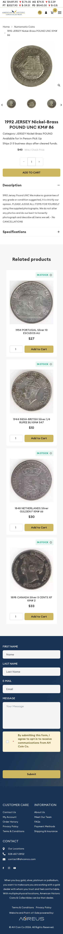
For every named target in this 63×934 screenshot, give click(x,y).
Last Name (10, 663)
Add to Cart (39, 349)
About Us (39, 812)
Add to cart (31, 172)
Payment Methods (44, 826)
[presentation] (28, 761)
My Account (9, 817)
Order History (10, 821)
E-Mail (7, 681)
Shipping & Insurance (45, 831)
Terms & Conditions (13, 831)
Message (9, 698)
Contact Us (9, 812)
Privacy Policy (10, 826)
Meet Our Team (43, 817)
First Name (10, 646)
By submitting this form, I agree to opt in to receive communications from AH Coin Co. (35, 740)
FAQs (37, 821)
